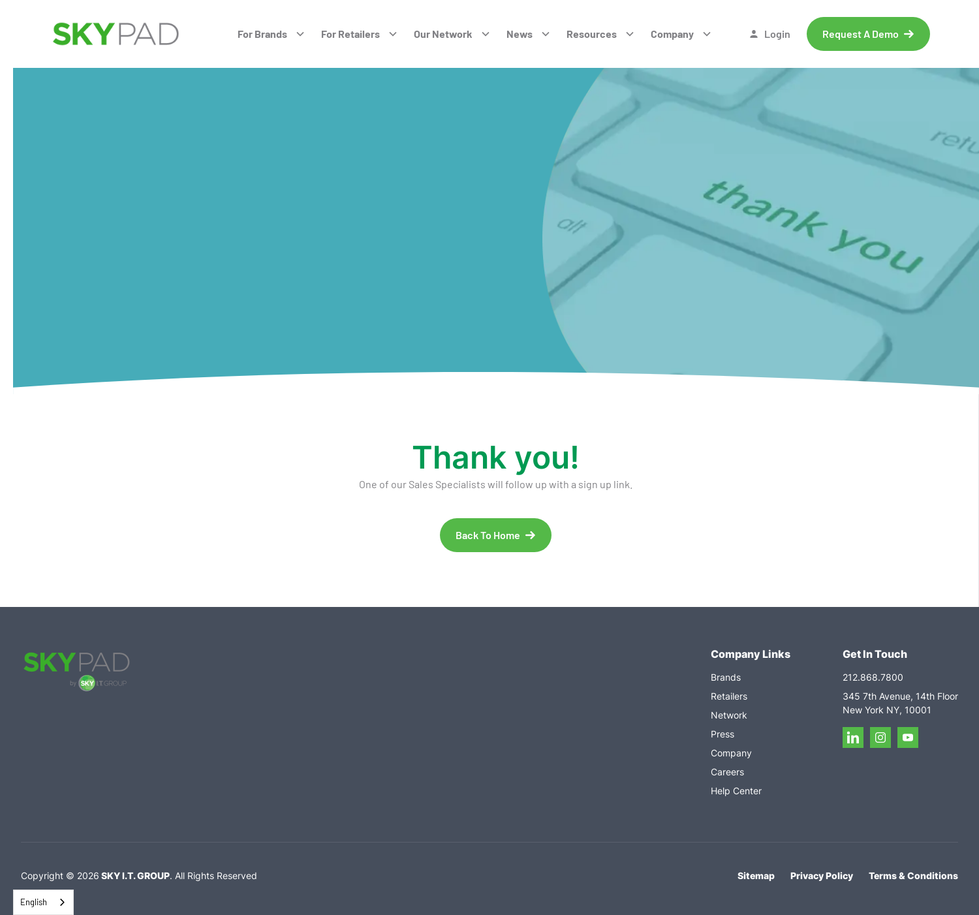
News (519, 33)
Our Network (443, 33)
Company (672, 33)
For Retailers (350, 33)
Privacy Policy (821, 875)
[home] (116, 34)
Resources (592, 33)
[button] (271, 34)
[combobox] (43, 902)
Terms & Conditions (913, 875)
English (33, 902)
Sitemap (756, 875)
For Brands (262, 33)
